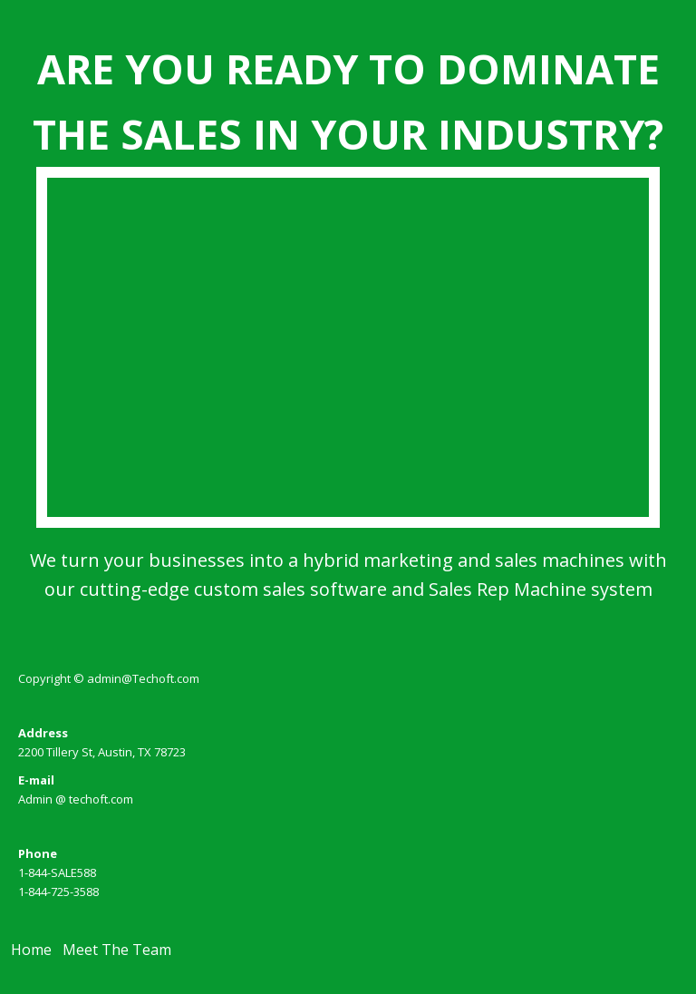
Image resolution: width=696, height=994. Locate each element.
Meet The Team (117, 950)
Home (31, 950)
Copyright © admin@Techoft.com (108, 678)
